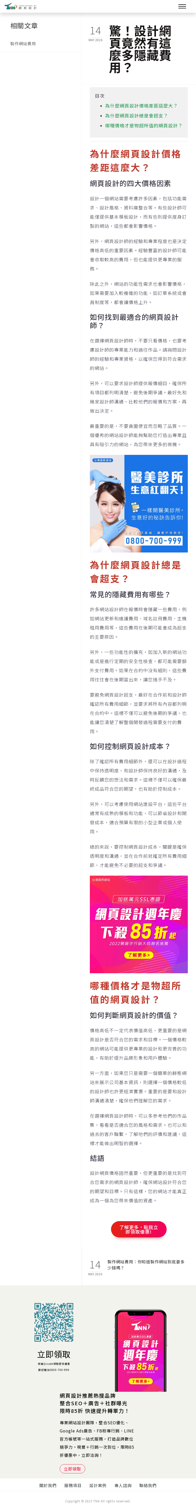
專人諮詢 (123, 1485)
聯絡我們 (148, 1485)
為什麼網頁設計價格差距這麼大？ (141, 105)
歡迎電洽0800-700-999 (53, 1370)
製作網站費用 (23, 43)
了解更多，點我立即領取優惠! (138, 1229)
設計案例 (98, 1485)
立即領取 (54, 1354)
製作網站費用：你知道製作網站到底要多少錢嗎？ (146, 1265)
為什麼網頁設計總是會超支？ (136, 115)
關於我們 (48, 1485)
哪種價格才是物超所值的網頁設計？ (144, 125)
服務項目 (73, 1485)
